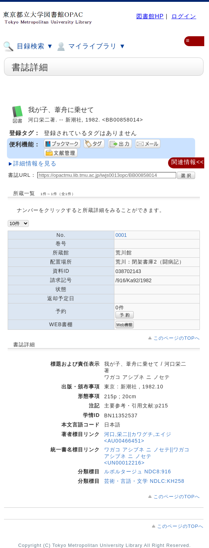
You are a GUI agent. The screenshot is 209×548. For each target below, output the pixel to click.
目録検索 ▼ (28, 46)
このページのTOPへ (176, 338)
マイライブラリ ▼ (90, 46)
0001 (121, 235)
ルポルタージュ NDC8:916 (137, 471)
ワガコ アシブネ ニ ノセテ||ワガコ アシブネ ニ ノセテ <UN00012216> (147, 456)
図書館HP (150, 16)
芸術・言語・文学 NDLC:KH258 (144, 481)
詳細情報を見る (35, 163)
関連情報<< (187, 162)
